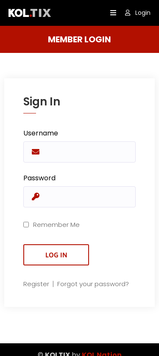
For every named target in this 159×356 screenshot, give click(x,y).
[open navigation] (113, 13)
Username (40, 133)
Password (39, 178)
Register (37, 283)
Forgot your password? (93, 283)
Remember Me (51, 224)
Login (138, 12)
